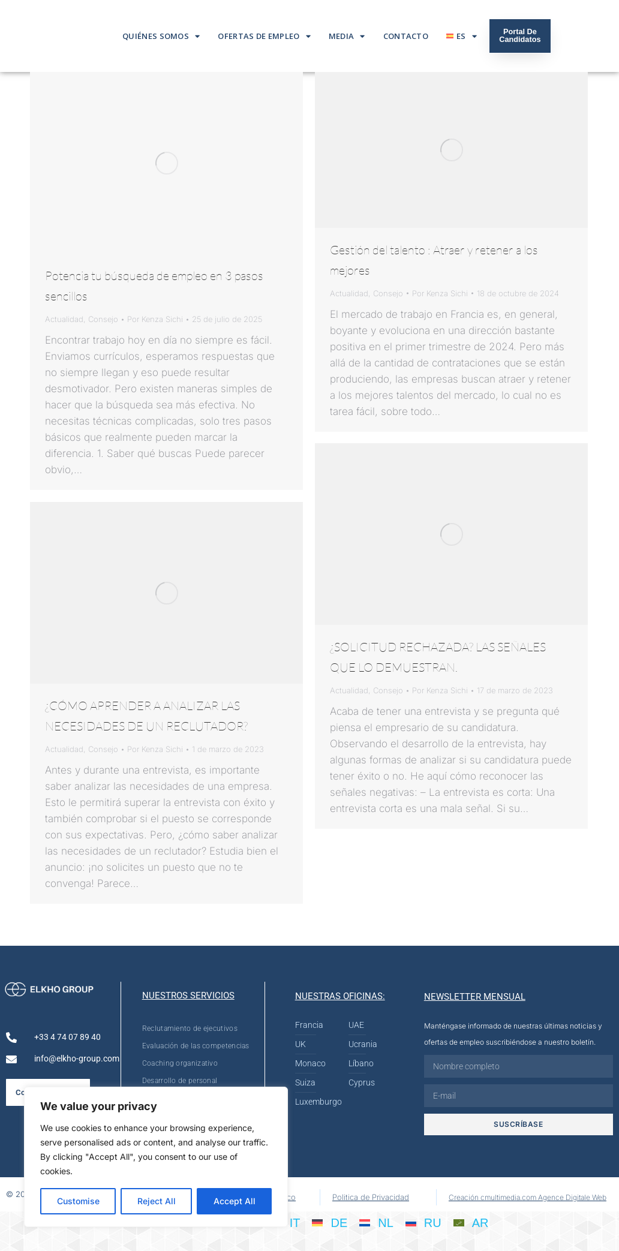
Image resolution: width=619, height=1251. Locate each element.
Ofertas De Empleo (264, 36)
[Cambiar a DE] (329, 1222)
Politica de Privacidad (370, 1197)
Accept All (235, 1201)
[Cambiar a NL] (376, 1222)
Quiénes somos (161, 36)
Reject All (156, 1201)
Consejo (103, 319)
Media (347, 36)
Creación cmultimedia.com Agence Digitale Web (527, 1197)
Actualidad (64, 319)
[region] (156, 1157)
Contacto (405, 36)
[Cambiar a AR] (471, 1222)
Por (155, 319)
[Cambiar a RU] (423, 1222)
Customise (78, 1201)
